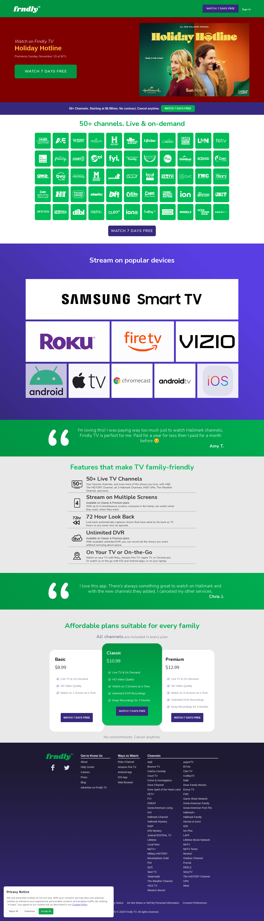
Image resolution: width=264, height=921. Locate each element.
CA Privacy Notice (113, 902)
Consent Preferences (195, 902)
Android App (125, 772)
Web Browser (125, 782)
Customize (29, 911)
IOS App (122, 777)
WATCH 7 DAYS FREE (220, 8)
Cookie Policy (79, 904)
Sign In (246, 9)
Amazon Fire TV (127, 767)
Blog (83, 782)
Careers (85, 772)
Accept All (46, 911)
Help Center (87, 767)
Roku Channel (126, 761)
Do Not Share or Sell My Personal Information (153, 902)
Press (84, 777)
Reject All (13, 911)
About (84, 761)
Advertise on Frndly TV (94, 787)
